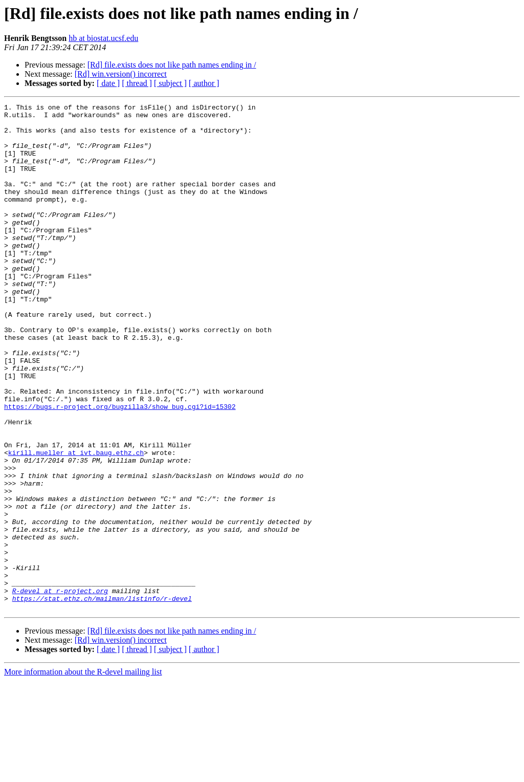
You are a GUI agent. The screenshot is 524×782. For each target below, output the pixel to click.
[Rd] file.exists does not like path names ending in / (172, 64)
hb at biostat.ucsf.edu (103, 38)
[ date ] (108, 83)
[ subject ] (170, 83)
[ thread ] (137, 83)
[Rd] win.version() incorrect (121, 74)
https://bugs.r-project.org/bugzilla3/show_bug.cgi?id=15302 (119, 467)
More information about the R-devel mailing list (83, 773)
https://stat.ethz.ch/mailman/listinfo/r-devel (102, 698)
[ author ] (204, 83)
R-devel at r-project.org (60, 688)
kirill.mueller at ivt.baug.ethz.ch (76, 523)
